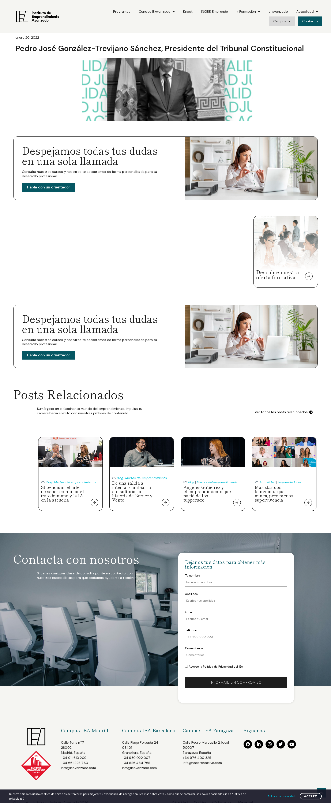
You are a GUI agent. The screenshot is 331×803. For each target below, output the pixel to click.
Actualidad (307, 11)
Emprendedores (289, 482)
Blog (49, 482)
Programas (121, 11)
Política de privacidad (281, 796)
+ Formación (248, 11)
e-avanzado (278, 11)
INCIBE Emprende (214, 11)
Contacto (310, 21)
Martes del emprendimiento (75, 482)
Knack (188, 11)
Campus (281, 21)
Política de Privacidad (218, 666)
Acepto (310, 796)
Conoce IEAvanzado (157, 11)
